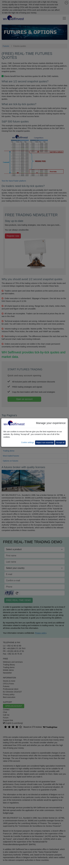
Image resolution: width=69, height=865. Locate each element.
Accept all (60, 442)
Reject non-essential (44, 442)
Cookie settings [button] (27, 442)
